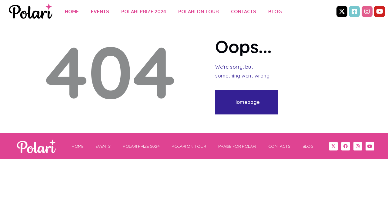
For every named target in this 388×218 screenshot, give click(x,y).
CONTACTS (243, 11)
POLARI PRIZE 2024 (143, 11)
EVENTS (100, 11)
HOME (72, 11)
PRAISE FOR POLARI (237, 146)
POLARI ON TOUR (198, 11)
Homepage (246, 102)
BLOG (275, 11)
